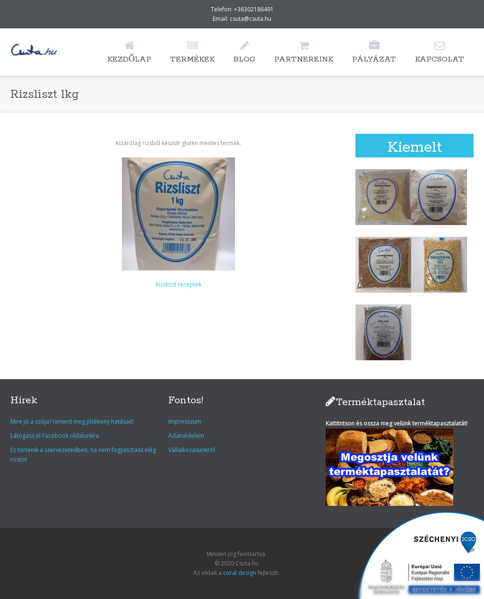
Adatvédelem (186, 436)
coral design (239, 573)
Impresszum (184, 421)
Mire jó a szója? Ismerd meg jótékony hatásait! (72, 421)
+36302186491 (254, 9)
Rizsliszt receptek (178, 284)
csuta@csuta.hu (250, 19)
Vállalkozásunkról (191, 450)
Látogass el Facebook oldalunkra (54, 436)
